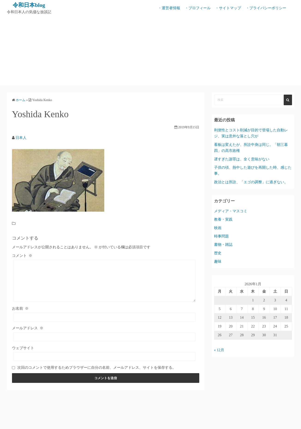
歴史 (217, 253)
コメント (22, 256)
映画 (217, 228)
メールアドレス (27, 328)
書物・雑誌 (223, 244)
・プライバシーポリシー (266, 8)
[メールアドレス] (104, 337)
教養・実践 (223, 219)
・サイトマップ (228, 8)
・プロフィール (198, 8)
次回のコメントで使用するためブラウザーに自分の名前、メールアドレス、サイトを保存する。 (96, 367)
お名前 (20, 308)
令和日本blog (29, 5)
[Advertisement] (150, 50)
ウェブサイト (23, 348)
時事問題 (221, 236)
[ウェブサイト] (104, 356)
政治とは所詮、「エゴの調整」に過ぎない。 (251, 182)
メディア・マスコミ (230, 211)
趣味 (217, 261)
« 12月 (219, 350)
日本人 (21, 138)
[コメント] (104, 281)
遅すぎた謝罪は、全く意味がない (241, 159)
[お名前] (104, 317)
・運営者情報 (169, 8)
